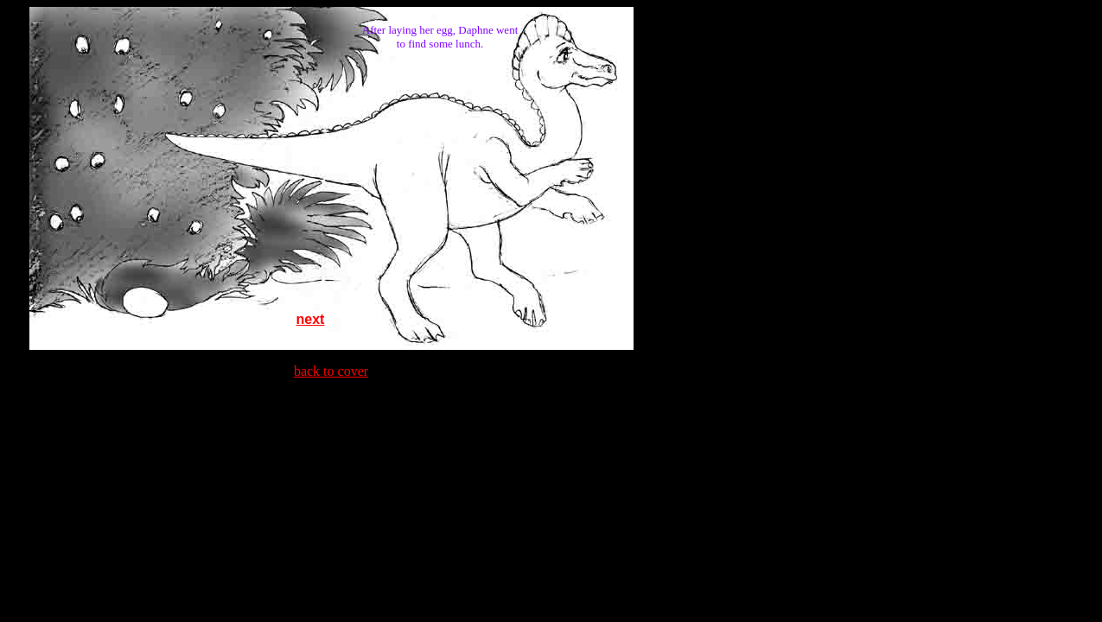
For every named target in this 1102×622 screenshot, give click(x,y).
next (310, 319)
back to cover (331, 371)
